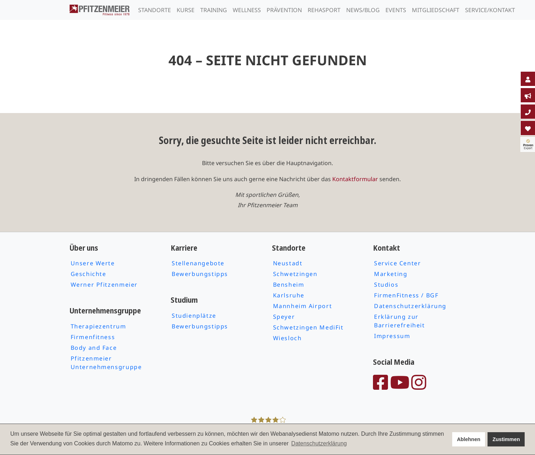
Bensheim (288, 284)
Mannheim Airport (302, 306)
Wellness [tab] (247, 10)
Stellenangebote (198, 263)
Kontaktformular (355, 179)
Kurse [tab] (186, 10)
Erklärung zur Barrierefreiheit (399, 321)
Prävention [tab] (284, 10)
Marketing (390, 274)
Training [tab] (213, 10)
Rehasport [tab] (324, 10)
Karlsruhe (288, 295)
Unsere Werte (93, 263)
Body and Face (94, 348)
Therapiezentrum (98, 326)
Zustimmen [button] (506, 439)
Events (395, 10)
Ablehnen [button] (468, 439)
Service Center (397, 263)
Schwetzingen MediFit (308, 327)
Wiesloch (287, 338)
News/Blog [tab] (363, 10)
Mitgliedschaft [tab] (435, 10)
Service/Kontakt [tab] (490, 10)
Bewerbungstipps (200, 274)
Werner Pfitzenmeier (104, 284)
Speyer (284, 317)
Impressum (392, 336)
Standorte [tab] (154, 10)
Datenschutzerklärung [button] (319, 443)
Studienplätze (194, 315)
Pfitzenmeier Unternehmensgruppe (106, 362)
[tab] (528, 79)
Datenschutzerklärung (410, 306)
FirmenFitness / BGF (406, 295)
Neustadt (288, 263)
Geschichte (88, 274)
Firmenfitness (93, 337)
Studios (386, 284)
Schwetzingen (295, 274)
